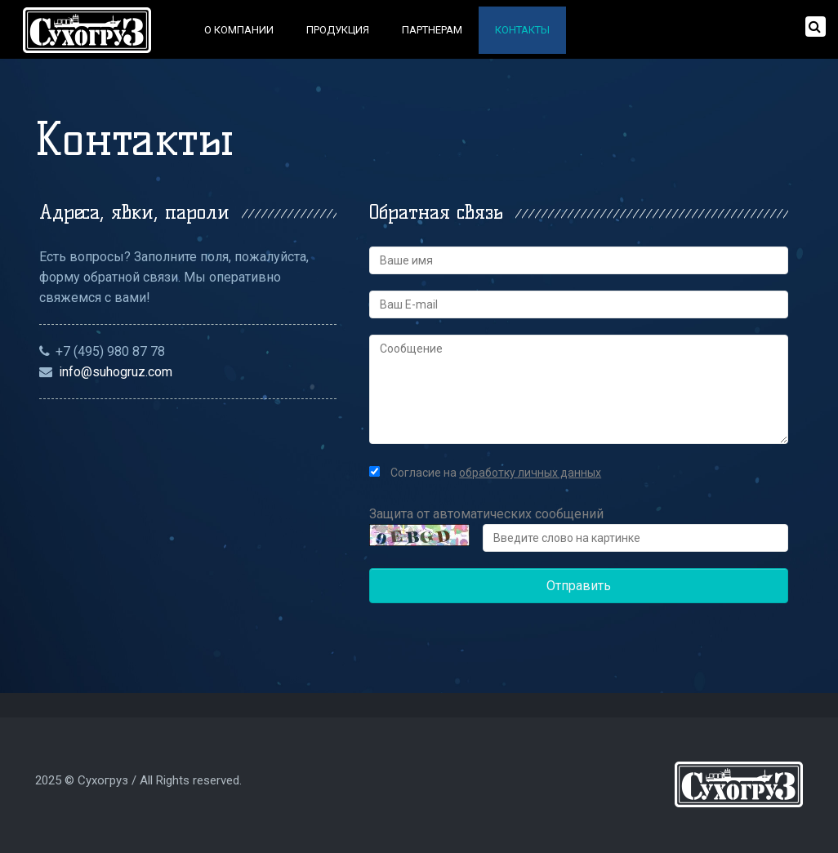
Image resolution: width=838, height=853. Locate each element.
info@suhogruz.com (115, 372)
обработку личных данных (530, 472)
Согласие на (485, 472)
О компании (239, 30)
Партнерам (432, 30)
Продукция (337, 30)
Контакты (522, 30)
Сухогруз (103, 780)
